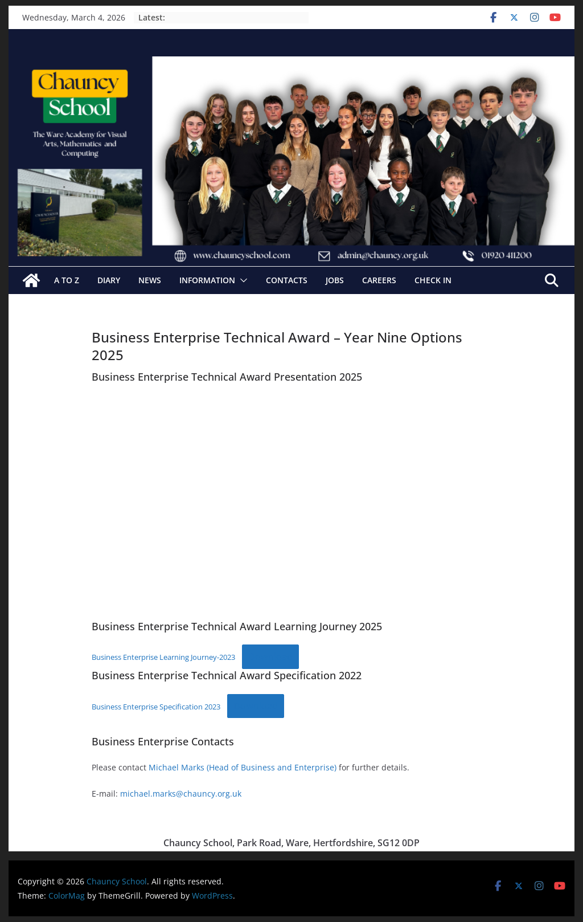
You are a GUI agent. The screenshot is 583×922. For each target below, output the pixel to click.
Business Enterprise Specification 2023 (156, 706)
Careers (379, 280)
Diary (108, 280)
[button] (241, 280)
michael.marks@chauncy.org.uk (180, 793)
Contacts (286, 280)
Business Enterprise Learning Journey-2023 (163, 657)
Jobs (335, 280)
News (149, 280)
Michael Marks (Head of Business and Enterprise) (242, 767)
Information (207, 280)
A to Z (66, 280)
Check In (432, 280)
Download (270, 656)
